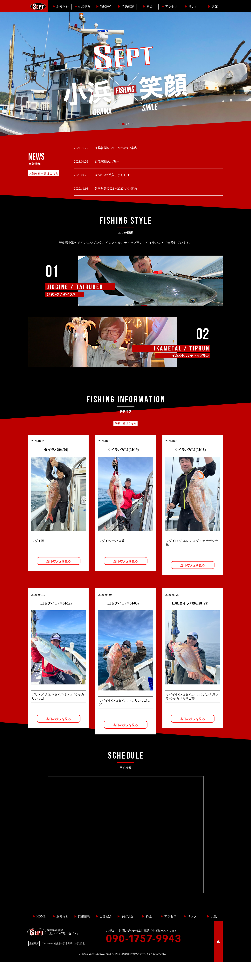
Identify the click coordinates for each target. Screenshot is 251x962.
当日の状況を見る (58, 561)
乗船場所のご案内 (106, 161)
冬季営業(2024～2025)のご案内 (115, 148)
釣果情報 (82, 6)
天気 (213, 6)
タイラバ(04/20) (56, 450)
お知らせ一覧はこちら (43, 173)
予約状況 (126, 6)
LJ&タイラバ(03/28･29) (190, 603)
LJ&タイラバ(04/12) (56, 603)
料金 (148, 6)
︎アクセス (169, 6)
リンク (191, 6)
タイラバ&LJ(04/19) (123, 450)
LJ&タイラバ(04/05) (123, 603)
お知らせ (60, 6)
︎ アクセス (168, 916)
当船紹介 (104, 6)
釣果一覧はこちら (125, 423)
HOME (38, 916)
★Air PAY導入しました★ (112, 175)
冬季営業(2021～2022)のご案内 (115, 188)
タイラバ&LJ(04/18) (190, 450)
